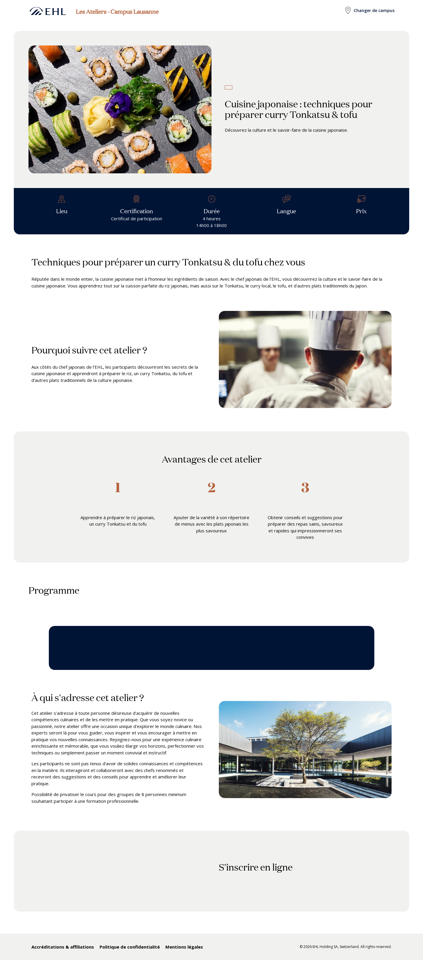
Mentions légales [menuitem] (184, 947)
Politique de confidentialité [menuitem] (130, 947)
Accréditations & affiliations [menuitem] (62, 947)
